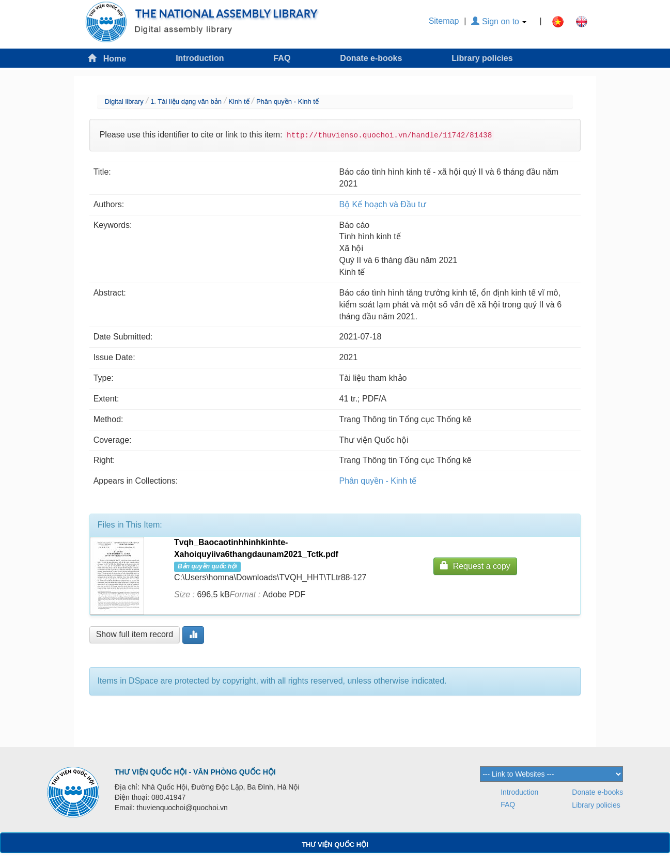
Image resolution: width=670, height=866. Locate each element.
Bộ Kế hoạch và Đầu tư (382, 204)
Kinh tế (238, 101)
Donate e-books (371, 58)
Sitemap (444, 21)
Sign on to (498, 21)
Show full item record (134, 634)
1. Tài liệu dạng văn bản (186, 101)
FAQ (281, 58)
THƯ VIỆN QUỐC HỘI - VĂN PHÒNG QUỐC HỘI (195, 772)
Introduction (200, 58)
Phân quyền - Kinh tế (287, 101)
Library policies (481, 58)
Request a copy (475, 565)
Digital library (124, 101)
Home (107, 58)
